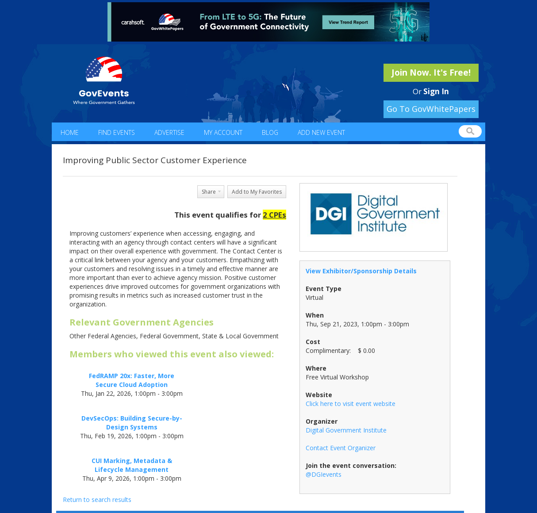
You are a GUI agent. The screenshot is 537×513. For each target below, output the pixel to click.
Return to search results (97, 499)
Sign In (436, 91)
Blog (270, 132)
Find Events (116, 132)
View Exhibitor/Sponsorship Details (361, 271)
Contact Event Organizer (341, 448)
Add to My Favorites (257, 191)
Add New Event (321, 132)
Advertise (169, 132)
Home (70, 132)
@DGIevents (323, 474)
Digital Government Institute (346, 430)
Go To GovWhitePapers (431, 108)
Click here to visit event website (350, 403)
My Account (223, 132)
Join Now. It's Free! (431, 72)
